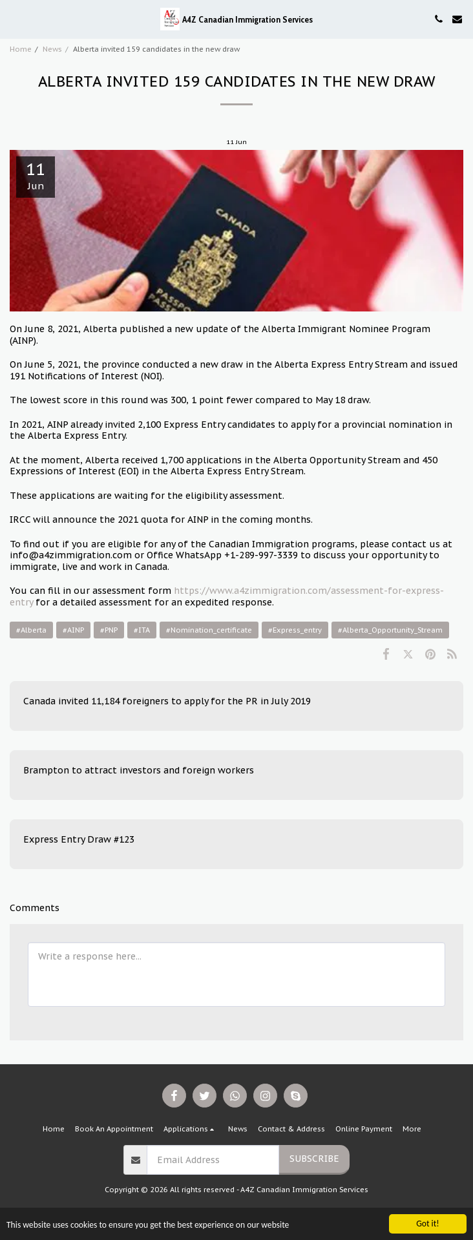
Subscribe (314, 1158)
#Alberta (31, 630)
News (52, 49)
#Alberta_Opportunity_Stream (390, 630)
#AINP (73, 630)
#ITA (142, 630)
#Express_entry (295, 630)
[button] (14, 19)
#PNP (109, 630)
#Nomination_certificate (209, 630)
